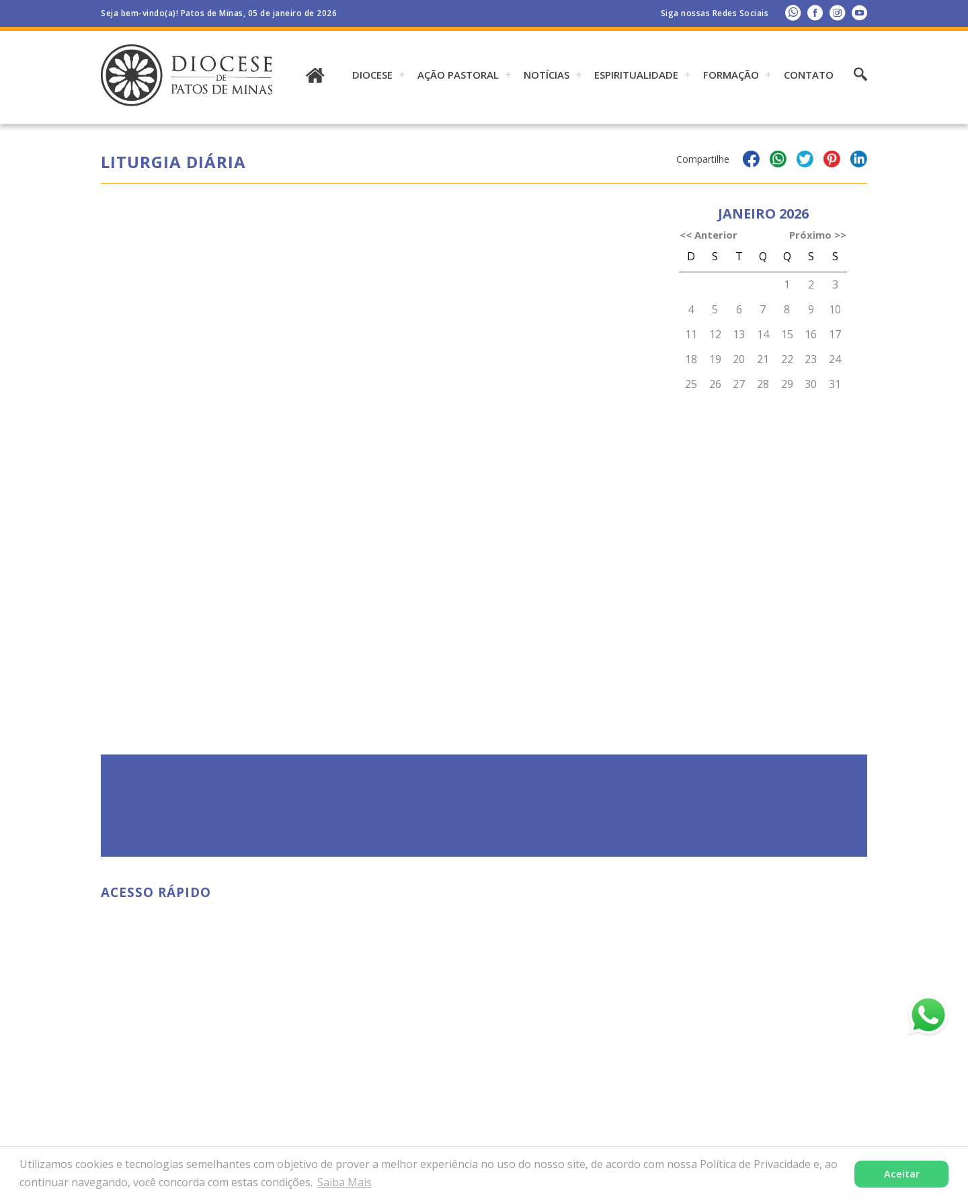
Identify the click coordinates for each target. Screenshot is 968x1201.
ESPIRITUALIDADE (636, 74)
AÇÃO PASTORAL (458, 74)
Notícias (546, 74)
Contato (809, 74)
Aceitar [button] (902, 1173)
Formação (731, 74)
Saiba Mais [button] (344, 1182)
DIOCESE (372, 74)
